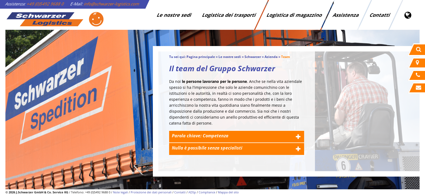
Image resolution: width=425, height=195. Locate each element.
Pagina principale (200, 56)
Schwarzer (252, 56)
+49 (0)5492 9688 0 (45, 3)
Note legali (120, 192)
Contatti (380, 15)
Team (285, 56)
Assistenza (345, 15)
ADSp (192, 192)
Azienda (271, 56)
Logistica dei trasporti (229, 15)
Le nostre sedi (174, 15)
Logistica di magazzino (294, 15)
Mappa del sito (228, 192)
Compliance (207, 192)
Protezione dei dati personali (151, 192)
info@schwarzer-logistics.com (112, 3)
